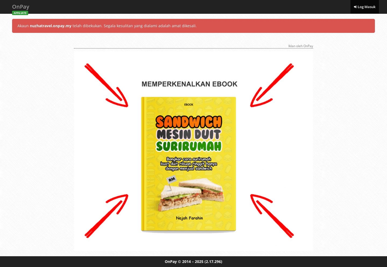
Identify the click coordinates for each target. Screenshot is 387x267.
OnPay (20, 8)
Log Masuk (364, 6)
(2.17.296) (213, 261)
